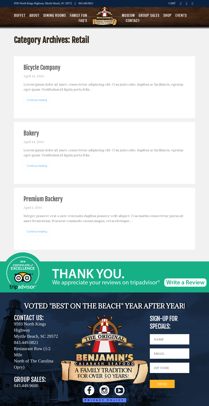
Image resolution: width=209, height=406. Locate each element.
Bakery (31, 133)
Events (181, 15)
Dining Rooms (54, 15)
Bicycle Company (42, 67)
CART (172, 3)
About (34, 15)
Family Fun (78, 15)
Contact (133, 20)
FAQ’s (83, 20)
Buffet (19, 15)
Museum (128, 15)
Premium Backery (43, 199)
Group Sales (149, 15)
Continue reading (37, 100)
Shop (167, 15)
